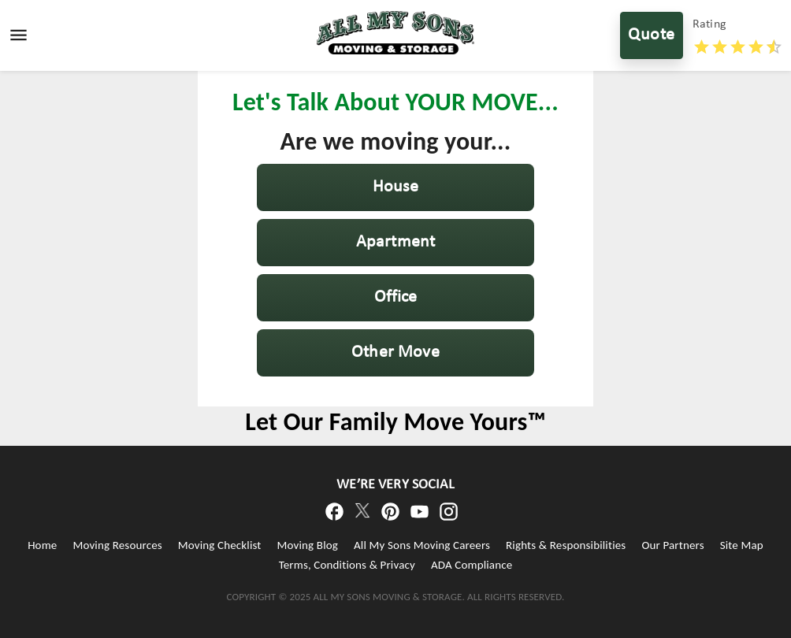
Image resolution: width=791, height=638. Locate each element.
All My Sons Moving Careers (422, 545)
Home (42, 545)
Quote (651, 35)
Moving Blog (307, 545)
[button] (395, 187)
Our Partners (672, 545)
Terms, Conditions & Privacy (347, 565)
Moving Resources (117, 545)
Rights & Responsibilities (566, 545)
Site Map (741, 545)
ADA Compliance (471, 565)
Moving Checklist (220, 545)
